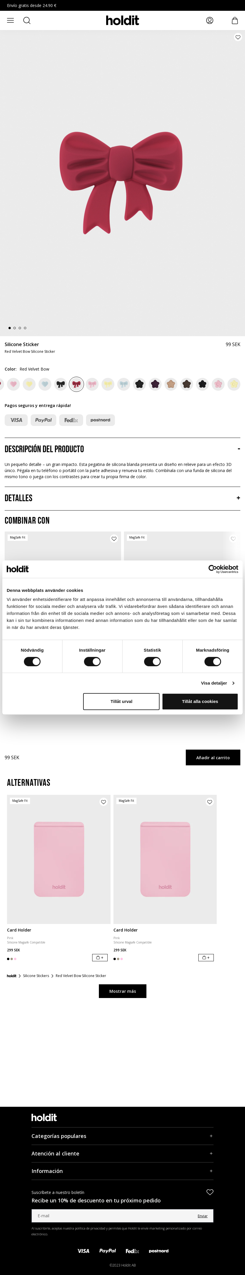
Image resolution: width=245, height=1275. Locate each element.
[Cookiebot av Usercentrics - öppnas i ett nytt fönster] (212, 569)
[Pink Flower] (218, 384)
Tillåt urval (121, 701)
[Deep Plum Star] (155, 384)
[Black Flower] (202, 384)
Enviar (203, 1215)
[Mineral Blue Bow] (123, 384)
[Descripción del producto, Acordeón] (122, 449)
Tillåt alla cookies (200, 701)
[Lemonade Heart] (29, 384)
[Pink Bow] (92, 384)
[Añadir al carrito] (100, 957)
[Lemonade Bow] (108, 384)
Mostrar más (122, 991)
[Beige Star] (170, 384)
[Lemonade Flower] (234, 384)
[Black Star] (139, 384)
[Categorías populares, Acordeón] (123, 1136)
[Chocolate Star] (186, 384)
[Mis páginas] (209, 20)
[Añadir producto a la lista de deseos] (238, 37)
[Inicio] (11, 975)
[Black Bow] (60, 384)
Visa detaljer (214, 683)
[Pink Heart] (13, 384)
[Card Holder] (59, 859)
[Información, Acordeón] (123, 1171)
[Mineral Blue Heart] (44, 384)
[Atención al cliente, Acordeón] (123, 1153)
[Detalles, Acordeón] (122, 498)
